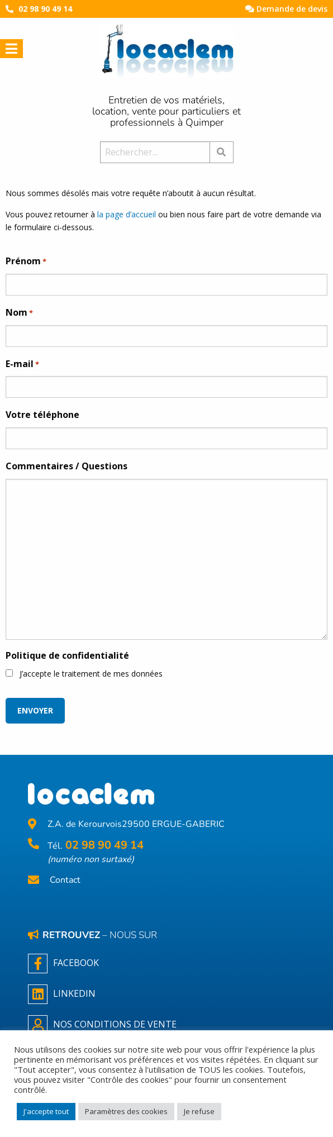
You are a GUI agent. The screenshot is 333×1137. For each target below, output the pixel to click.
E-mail (22, 364)
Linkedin (62, 994)
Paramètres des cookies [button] (126, 1111)
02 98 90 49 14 (45, 8)
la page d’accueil (126, 214)
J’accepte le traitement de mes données (91, 673)
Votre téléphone (42, 414)
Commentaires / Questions (66, 466)
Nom (19, 313)
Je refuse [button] (199, 1111)
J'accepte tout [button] (46, 1111)
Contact (65, 880)
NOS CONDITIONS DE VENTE (102, 1025)
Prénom (26, 261)
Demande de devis (286, 8)
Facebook (63, 963)
